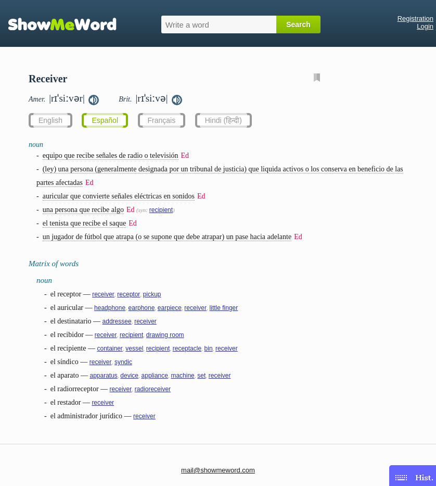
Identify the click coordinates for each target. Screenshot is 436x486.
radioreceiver (153, 389)
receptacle (187, 348)
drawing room (165, 335)
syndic (123, 362)
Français (162, 120)
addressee (117, 321)
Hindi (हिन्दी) (223, 120)
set (201, 375)
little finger (224, 307)
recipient (161, 210)
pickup (152, 294)
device (129, 375)
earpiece (170, 307)
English (50, 120)
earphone (142, 307)
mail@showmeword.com (218, 470)
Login (425, 26)
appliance (155, 375)
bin (208, 348)
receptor (128, 294)
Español (105, 120)
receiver (103, 294)
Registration (415, 18)
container (109, 348)
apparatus (103, 375)
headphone (109, 307)
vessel (134, 348)
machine (182, 375)
